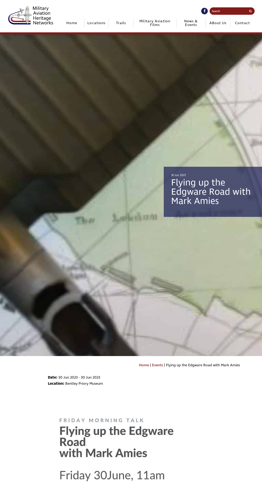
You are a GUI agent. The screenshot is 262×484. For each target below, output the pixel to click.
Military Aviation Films (154, 23)
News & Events (191, 23)
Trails (121, 23)
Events (157, 365)
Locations (96, 23)
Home (71, 23)
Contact (242, 23)
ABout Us (218, 23)
